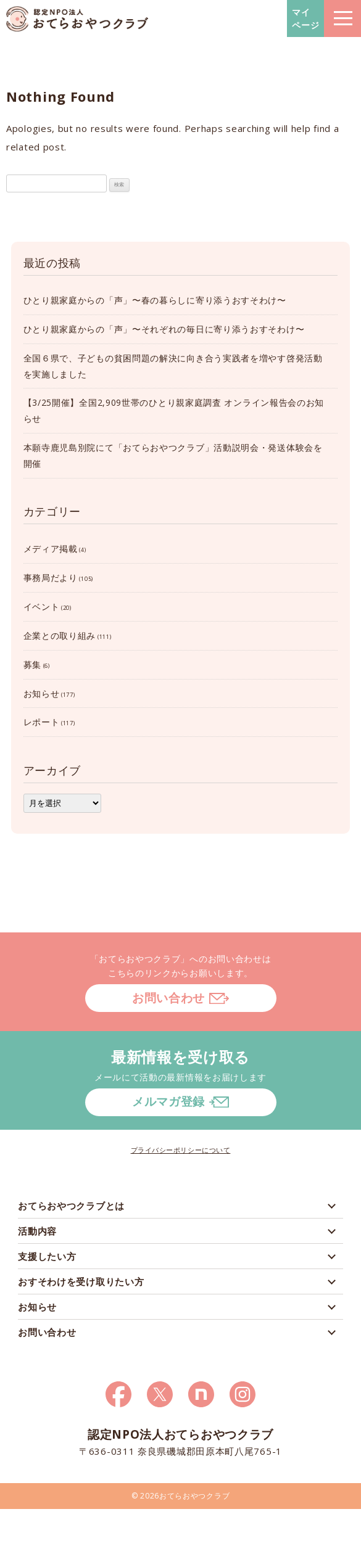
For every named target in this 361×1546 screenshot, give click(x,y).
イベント (41, 606)
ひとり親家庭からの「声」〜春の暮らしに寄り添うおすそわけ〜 (154, 300)
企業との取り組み (59, 635)
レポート (41, 722)
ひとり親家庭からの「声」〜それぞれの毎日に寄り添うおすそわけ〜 (164, 329)
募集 (32, 664)
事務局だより (50, 577)
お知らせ (41, 693)
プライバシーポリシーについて (181, 1149)
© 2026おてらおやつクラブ (180, 1495)
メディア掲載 (50, 548)
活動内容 (37, 1231)
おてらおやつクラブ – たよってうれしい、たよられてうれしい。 (77, 18)
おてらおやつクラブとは (71, 1205)
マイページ (306, 18)
